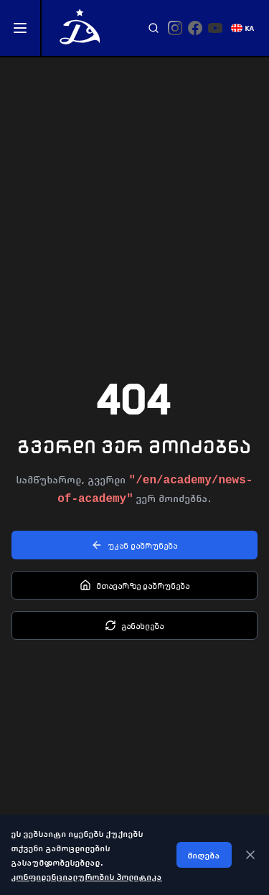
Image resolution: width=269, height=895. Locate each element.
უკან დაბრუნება (134, 545)
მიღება (204, 855)
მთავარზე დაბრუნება (135, 585)
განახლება (134, 625)
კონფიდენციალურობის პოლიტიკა (86, 876)
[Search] (153, 28)
